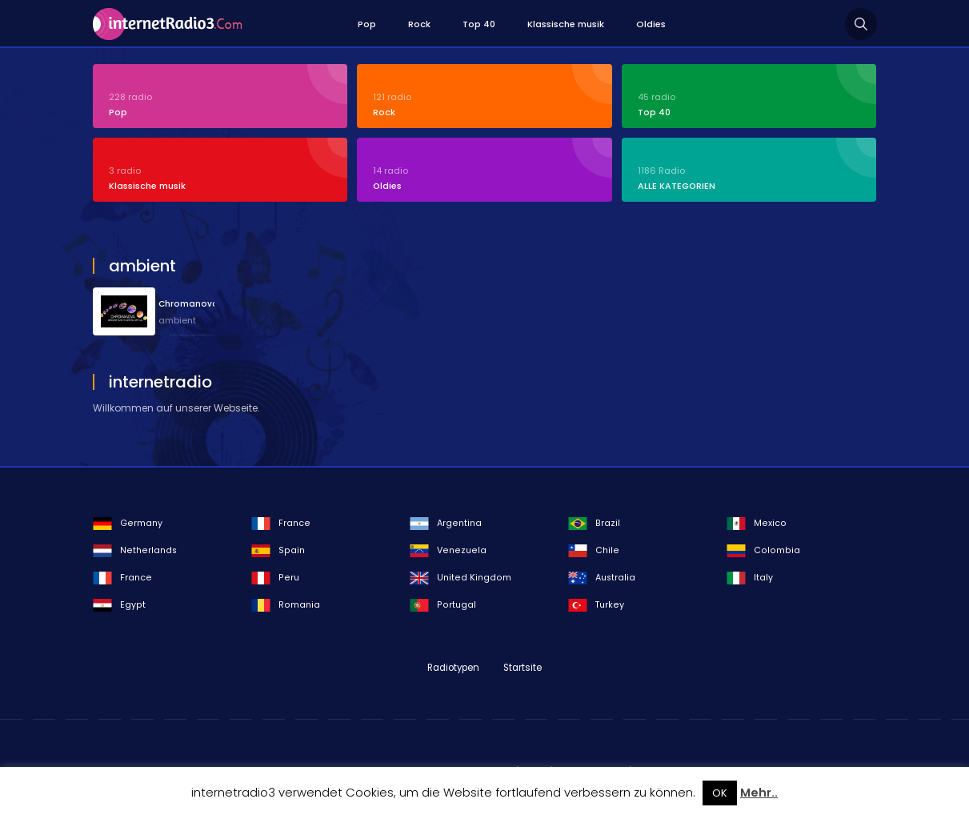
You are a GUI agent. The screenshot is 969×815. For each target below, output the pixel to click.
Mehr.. (759, 793)
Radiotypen (453, 667)
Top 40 (478, 24)
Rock (419, 24)
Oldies (651, 24)
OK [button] (719, 793)
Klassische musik (565, 24)
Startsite (522, 667)
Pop (367, 24)
